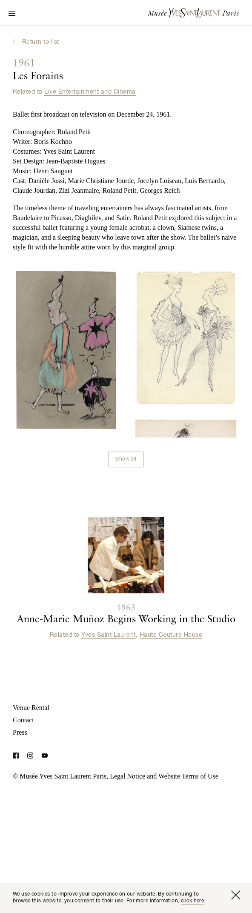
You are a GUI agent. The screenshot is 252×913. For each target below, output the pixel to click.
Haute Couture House (171, 635)
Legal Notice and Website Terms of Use (164, 776)
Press (20, 732)
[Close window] (235, 895)
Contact (23, 720)
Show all (125, 459)
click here (192, 901)
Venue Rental (31, 707)
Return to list (40, 42)
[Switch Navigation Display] (12, 14)
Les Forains (38, 70)
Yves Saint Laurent (108, 635)
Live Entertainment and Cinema (89, 92)
